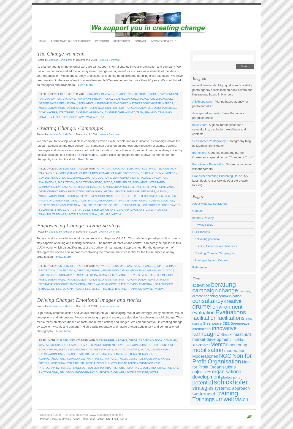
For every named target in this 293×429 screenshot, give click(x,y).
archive (121, 340)
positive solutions (52, 205)
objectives (79, 200)
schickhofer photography (160, 205)
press (91, 205)
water (153, 372)
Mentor (167, 103)
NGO (101, 107)
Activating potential (207, 239)
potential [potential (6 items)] (202, 382)
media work (94, 191)
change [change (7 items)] (228, 290)
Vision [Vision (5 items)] (241, 399)
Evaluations (47, 182)
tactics (162, 209)
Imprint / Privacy (162, 41)
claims (93, 173)
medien (109, 191)
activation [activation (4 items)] (201, 285)
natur (165, 358)
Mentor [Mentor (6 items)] (219, 344)
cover (121, 345)
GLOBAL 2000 (122, 98)
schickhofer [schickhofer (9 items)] (231, 382)
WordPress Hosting (93, 419)
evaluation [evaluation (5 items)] (203, 312)
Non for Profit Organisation (126, 107)
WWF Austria (95, 117)
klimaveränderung (52, 358)
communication (166, 173)
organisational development (99, 284)
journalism (104, 354)
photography (108, 200)
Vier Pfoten (59, 117)
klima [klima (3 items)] (225, 334)
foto (98, 182)
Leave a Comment (109, 59)
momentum (105, 196)
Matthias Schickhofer (60, 59)
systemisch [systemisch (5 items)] (204, 394)
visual (93, 214)
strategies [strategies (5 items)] (203, 388)
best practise (152, 168)
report (119, 367)
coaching (147, 173)
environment (169, 94)
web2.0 (116, 214)
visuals (105, 214)
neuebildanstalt (62, 363)
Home (42, 41)
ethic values (141, 177)
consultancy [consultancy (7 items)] (207, 301)
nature (44, 363)
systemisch (147, 209)
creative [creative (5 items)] (232, 301)
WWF (82, 117)
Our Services (65, 168)
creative (65, 177)
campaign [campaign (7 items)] (205, 290)
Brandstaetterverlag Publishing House (217, 176)
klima (81, 186)
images (73, 354)
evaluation (159, 177)
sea (62, 372)
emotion (90, 177)
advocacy (118, 168)
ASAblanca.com (203, 101)
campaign (107, 94)
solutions (46, 209)
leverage (135, 186)
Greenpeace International (58, 103)
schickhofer (48, 112)
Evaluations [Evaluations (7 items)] (230, 312)
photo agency (128, 363)
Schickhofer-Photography (209, 141)
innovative (86, 103)
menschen (135, 358)
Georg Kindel (160, 349)
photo (92, 200)
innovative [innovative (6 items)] (224, 328)
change (121, 94)
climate (104, 173)
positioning (139, 200)
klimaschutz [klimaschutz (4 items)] (240, 334)
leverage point (154, 186)
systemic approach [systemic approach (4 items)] (232, 388)
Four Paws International (94, 98)
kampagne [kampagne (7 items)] (206, 334)
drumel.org (199, 152)
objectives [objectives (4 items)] (201, 371)
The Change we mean (60, 54)
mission (162, 191)
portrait (106, 367)
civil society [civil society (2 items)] (245, 291)
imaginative (87, 354)
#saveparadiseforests (206, 113)
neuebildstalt (85, 363)
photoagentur (150, 363)
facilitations (66, 98)
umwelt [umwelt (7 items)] (224, 399)
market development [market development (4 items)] (211, 339)
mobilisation (48, 107)
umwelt (44, 117)
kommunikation (116, 186)
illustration (48, 354)
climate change (91, 345)
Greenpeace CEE (162, 98)
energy (64, 349)
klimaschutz (119, 103)
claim (83, 173)
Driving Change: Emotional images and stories (89, 300)
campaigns (46, 345)
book (159, 340)
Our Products (201, 232)
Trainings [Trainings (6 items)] (203, 399)
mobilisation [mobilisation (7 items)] (207, 350)
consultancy (137, 94)
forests (107, 349)
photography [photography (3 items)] (230, 377)
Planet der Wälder (85, 367)
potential (169, 107)
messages (148, 191)
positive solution (161, 200)
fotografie (131, 349)
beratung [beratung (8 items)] (223, 284)
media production (71, 191)
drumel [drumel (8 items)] (202, 306)
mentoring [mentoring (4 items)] (237, 344)
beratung (93, 94)
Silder (60, 94)
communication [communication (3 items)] (230, 296)
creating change (139, 345)
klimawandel (76, 358)
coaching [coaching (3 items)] (211, 296)
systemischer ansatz (120, 112)
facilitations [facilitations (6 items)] (230, 318)
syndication (100, 209)
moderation (66, 107)
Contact (140, 41)
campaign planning (52, 173)
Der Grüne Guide (164, 345)
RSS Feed (112, 419)
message (133, 191)
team (139, 112)
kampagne (102, 103)
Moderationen (86, 107)
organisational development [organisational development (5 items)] (217, 374)
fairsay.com (199, 125)
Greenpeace (140, 98)
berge (133, 340)
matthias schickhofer (145, 103)
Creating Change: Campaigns (70, 128)
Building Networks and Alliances (216, 246)
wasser (142, 372)
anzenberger (105, 340)
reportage (133, 367)
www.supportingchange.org (146, 23)
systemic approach (89, 112)
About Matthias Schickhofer (71, 41)
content (109, 345)
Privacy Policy (204, 225)
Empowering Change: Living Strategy (79, 225)
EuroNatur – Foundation (208, 164)
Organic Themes (71, 419)
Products (102, 41)
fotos (107, 182)
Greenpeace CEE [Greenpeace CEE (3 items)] (216, 323)
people (101, 363)
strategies (66, 112)
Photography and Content (211, 260)
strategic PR (64, 209)
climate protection (125, 173)
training (151, 112)
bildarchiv (146, 340)
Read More (85, 85)
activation (103, 168)
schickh (114, 205)
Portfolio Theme (49, 419)
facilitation (47, 98)
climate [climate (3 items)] (197, 296)
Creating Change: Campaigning (215, 253)
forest (95, 349)
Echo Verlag (48, 349)
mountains (151, 358)
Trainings (165, 112)
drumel (153, 94)
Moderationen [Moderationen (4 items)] (205, 356)
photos (124, 200)
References (121, 41)
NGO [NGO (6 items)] (225, 356)
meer (123, 358)
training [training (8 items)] (227, 393)
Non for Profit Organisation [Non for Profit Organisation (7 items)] (222, 358)
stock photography (80, 372)
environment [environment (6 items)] (227, 307)
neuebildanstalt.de (204, 85)
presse (103, 205)
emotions (104, 177)
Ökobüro (154, 107)
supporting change (110, 372)
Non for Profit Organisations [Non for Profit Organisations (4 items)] (221, 364)
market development (133, 275)
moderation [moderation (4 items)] (235, 350)
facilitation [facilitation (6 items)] (204, 318)
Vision (73, 117)
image (62, 354)
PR (84, 205)
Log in (123, 419)
